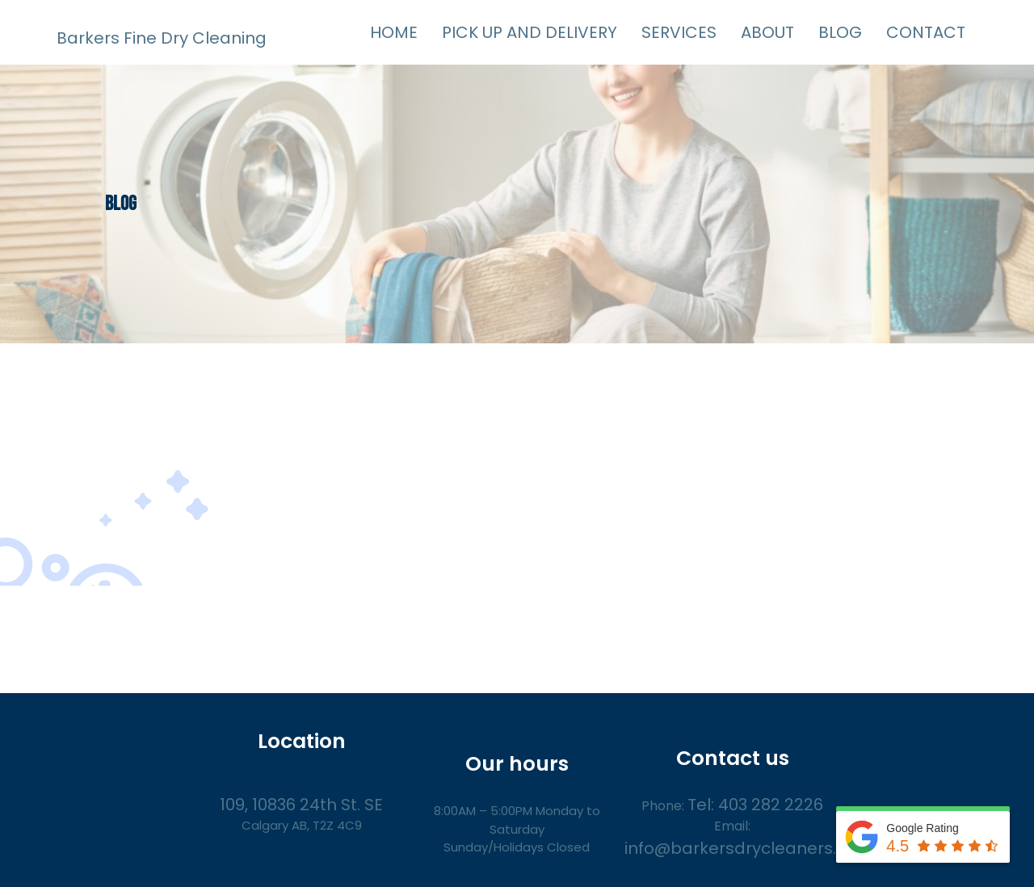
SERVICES (679, 32)
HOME (394, 32)
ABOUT (767, 32)
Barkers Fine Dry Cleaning (162, 38)
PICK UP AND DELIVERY (529, 32)
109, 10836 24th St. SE (301, 804)
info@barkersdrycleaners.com (748, 848)
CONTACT (925, 32)
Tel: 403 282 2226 (755, 804)
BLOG (840, 32)
